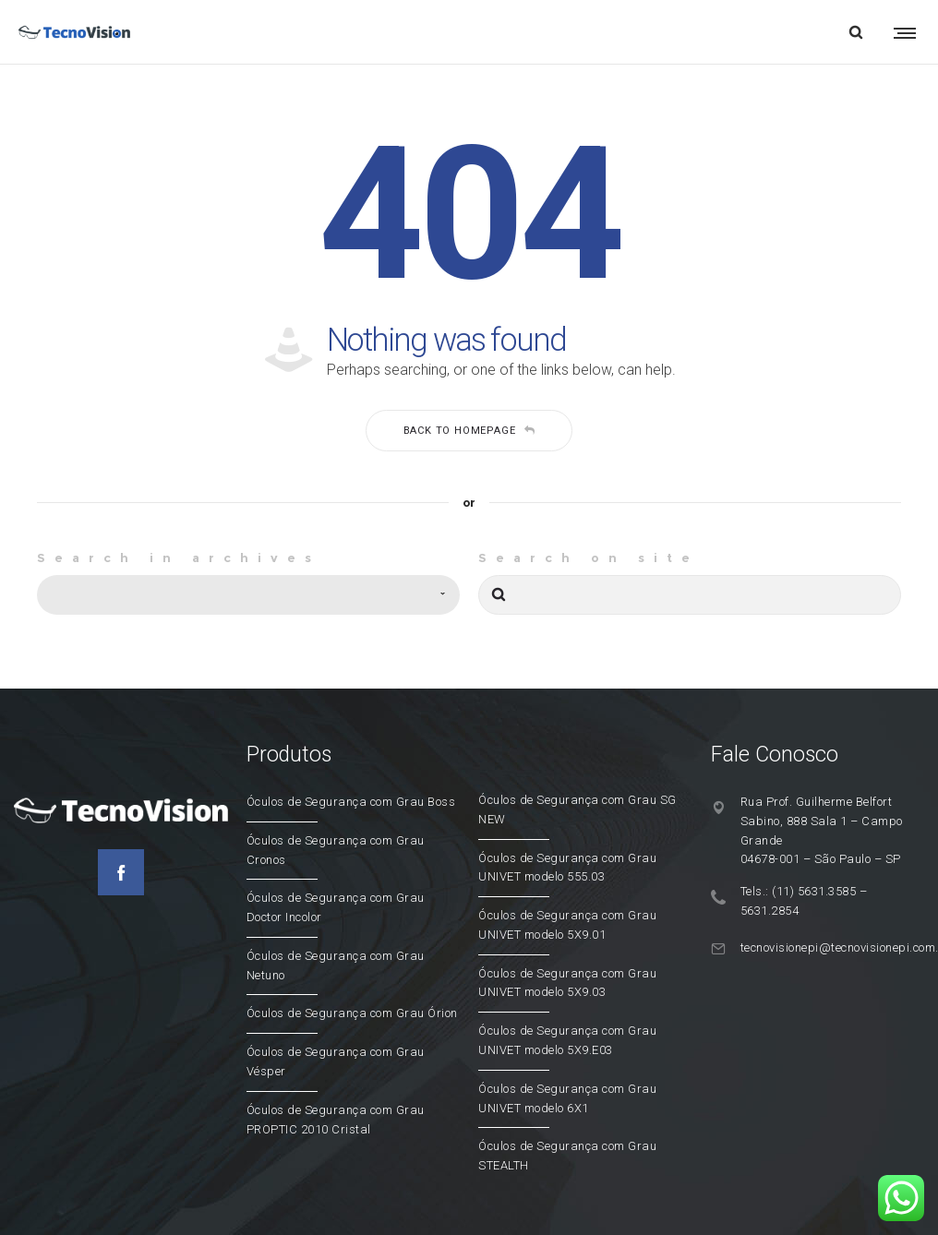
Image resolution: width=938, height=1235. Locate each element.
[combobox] (248, 595)
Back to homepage (469, 431)
